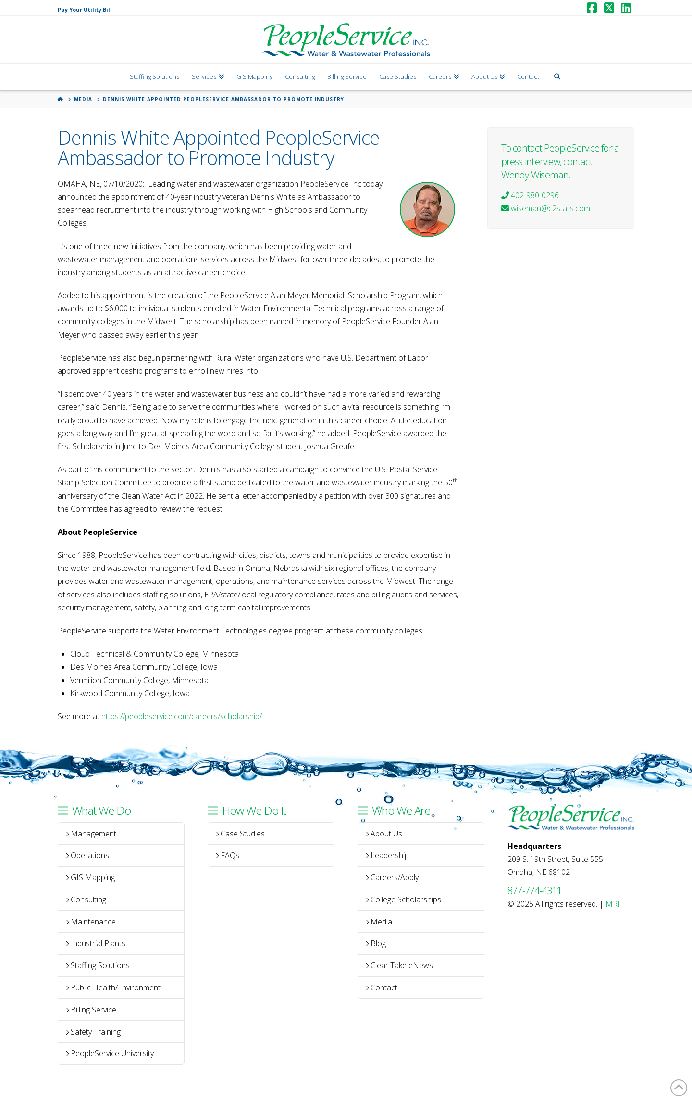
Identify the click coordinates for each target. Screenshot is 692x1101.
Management (91, 833)
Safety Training (93, 1031)
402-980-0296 (530, 195)
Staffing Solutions (97, 965)
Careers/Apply (392, 877)
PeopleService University (109, 1053)
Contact (381, 987)
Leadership (387, 855)
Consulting (86, 899)
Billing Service (91, 1009)
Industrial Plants (95, 943)
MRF (614, 904)
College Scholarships (403, 899)
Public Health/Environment (113, 987)
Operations (87, 855)
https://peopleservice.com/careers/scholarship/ (181, 716)
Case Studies (240, 833)
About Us (384, 833)
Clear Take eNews (399, 965)
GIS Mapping (90, 877)
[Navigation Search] (556, 77)
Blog (375, 943)
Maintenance (90, 921)
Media (379, 921)
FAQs (227, 855)
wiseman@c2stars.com (545, 208)
